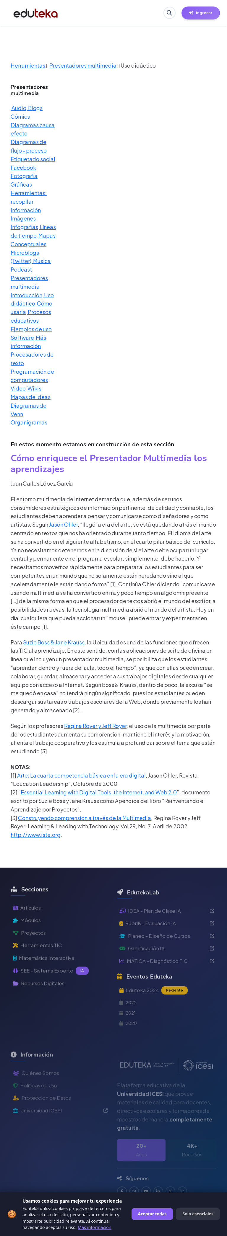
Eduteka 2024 (155, 1012)
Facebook (23, 167)
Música (41, 260)
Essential (32, 792)
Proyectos (30, 948)
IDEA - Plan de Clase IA (166, 928)
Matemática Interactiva (45, 975)
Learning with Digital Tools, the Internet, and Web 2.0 (110, 792)
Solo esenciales (197, 1214)
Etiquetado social (33, 159)
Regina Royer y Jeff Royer (95, 725)
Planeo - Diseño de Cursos (166, 955)
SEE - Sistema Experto (52, 988)
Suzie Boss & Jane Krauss (54, 642)
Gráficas (21, 184)
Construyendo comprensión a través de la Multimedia (84, 817)
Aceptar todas (152, 1214)
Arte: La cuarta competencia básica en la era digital (81, 775)
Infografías (24, 226)
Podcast (21, 269)
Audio (18, 108)
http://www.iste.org (36, 834)
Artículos (27, 922)
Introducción (26, 295)
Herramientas (28, 65)
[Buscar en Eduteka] (168, 13)
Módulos (27, 935)
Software (22, 337)
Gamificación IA (166, 968)
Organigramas (29, 422)
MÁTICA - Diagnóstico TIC (166, 981)
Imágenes (23, 218)
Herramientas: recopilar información (29, 201)
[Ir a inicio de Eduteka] (35, 13)
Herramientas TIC (39, 961)
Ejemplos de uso (31, 329)
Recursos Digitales (40, 1001)
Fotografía (24, 175)
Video (18, 388)
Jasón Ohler (63, 524)
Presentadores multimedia (82, 65)
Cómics (20, 116)
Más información (94, 1227)
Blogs (35, 108)
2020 (128, 1046)
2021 (128, 1035)
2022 (128, 1024)
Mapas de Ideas (31, 397)
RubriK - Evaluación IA (166, 941)
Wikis (34, 388)
